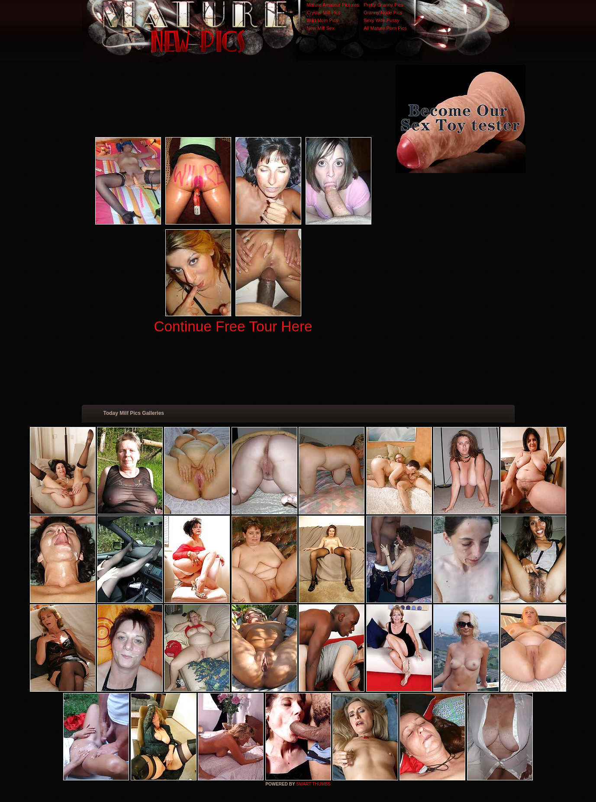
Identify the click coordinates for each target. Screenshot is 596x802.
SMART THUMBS (313, 784)
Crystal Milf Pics (324, 12)
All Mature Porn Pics (385, 28)
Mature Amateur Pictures (333, 4)
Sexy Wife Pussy (381, 20)
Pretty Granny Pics (383, 4)
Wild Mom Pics (322, 20)
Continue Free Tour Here (233, 326)
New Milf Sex (321, 28)
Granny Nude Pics (383, 12)
